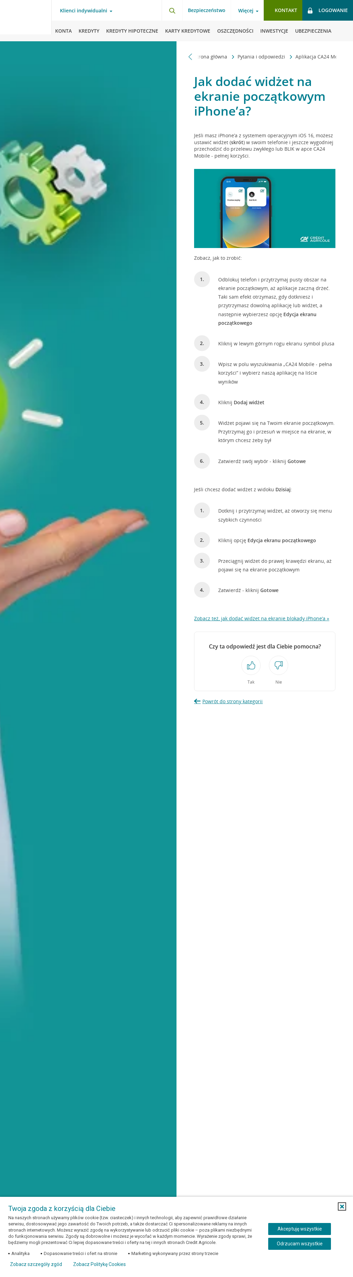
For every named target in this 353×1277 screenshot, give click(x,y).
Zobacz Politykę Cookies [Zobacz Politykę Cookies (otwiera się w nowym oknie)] (99, 1264)
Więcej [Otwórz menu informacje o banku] (245, 10)
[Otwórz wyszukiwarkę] (172, 10)
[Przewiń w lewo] (190, 57)
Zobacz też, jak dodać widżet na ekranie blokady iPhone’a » (261, 618)
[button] (342, 1206)
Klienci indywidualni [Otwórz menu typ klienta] (83, 10)
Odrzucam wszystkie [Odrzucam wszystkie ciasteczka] (300, 1243)
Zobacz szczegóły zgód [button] (36, 1264)
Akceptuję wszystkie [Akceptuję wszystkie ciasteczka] (300, 1229)
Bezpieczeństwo (206, 10)
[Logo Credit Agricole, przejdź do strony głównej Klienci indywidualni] (26, 20)
